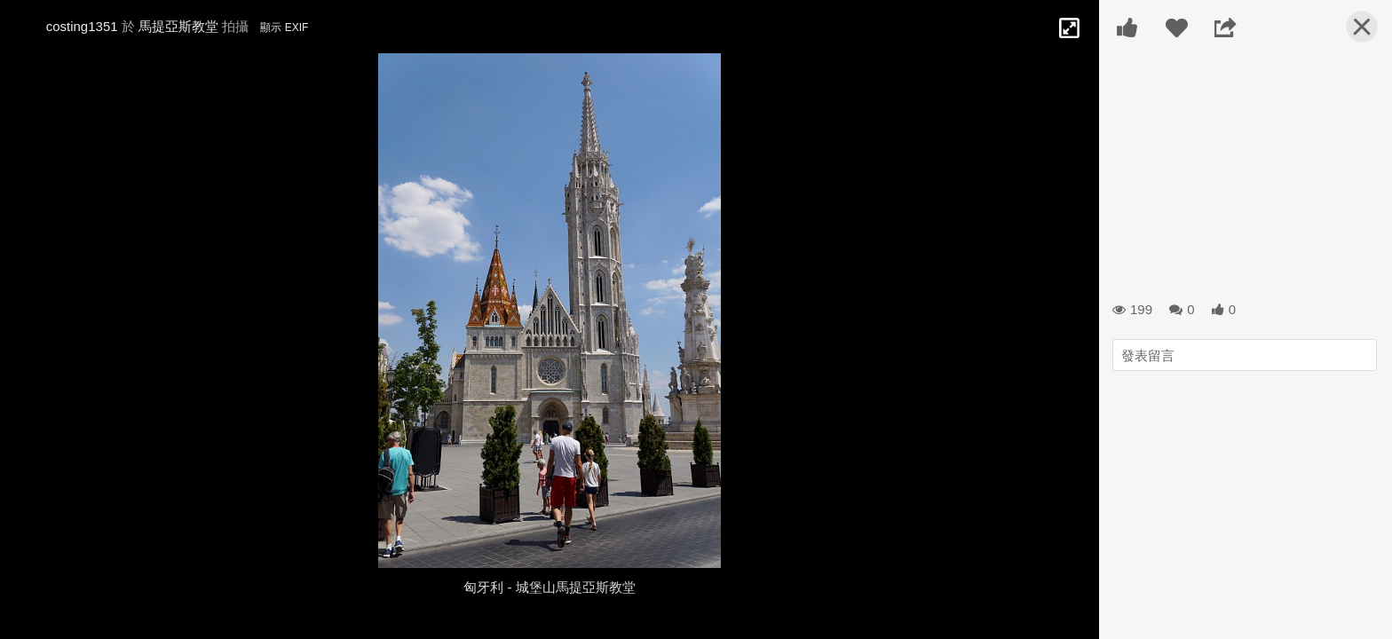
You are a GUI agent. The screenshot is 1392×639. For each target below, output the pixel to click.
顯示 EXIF (284, 27)
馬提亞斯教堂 (178, 26)
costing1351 (82, 26)
